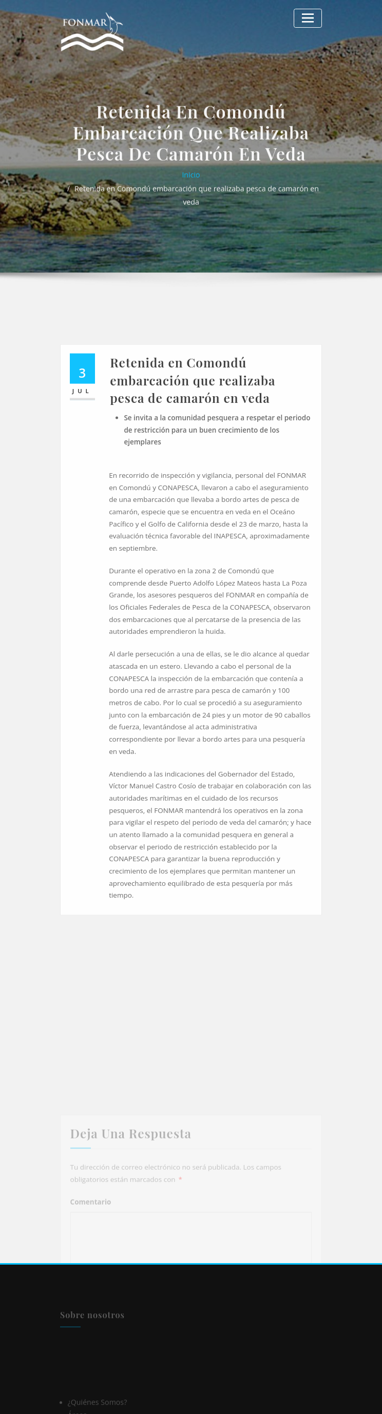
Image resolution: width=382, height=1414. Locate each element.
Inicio (191, 190)
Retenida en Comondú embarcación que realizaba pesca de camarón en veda (196, 203)
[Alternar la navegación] (309, 16)
